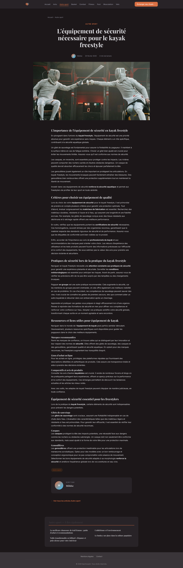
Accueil (47, 4)
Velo (117, 4)
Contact (99, 556)
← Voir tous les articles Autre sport (65, 501)
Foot (99, 4)
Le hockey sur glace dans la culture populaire (113, 535)
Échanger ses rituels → (146, 4)
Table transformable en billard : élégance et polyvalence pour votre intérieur (68, 539)
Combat (82, 4)
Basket (74, 4)
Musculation (108, 4)
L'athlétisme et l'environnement (108, 530)
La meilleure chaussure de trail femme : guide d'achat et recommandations (69, 531)
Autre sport (64, 4)
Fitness (91, 4)
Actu (55, 4)
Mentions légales (87, 556)
